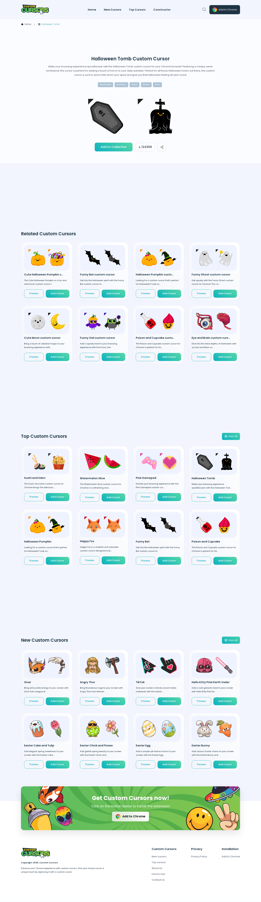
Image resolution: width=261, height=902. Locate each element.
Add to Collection (114, 147)
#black (147, 84)
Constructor (162, 9)
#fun (159, 84)
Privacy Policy (199, 856)
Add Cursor (57, 293)
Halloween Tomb (48, 24)
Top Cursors (137, 9)
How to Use (158, 874)
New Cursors (112, 9)
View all (230, 436)
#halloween (104, 84)
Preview (34, 293)
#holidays (121, 84)
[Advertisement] (130, 41)
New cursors (159, 856)
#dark (135, 84)
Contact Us (158, 880)
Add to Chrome (224, 10)
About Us (157, 868)
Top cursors (159, 862)
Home (92, 9)
